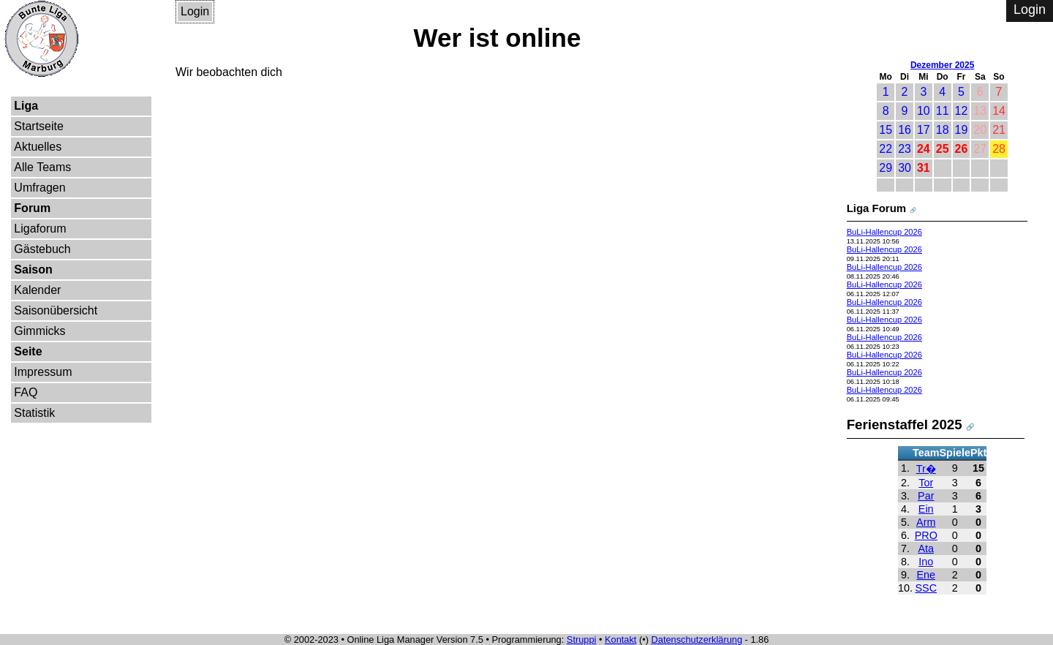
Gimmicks (39, 331)
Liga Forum (877, 208)
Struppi (582, 639)
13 (979, 111)
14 (998, 111)
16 (904, 130)
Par (926, 496)
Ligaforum (40, 228)
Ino (925, 561)
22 (885, 149)
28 (998, 149)
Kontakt (620, 639)
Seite (28, 351)
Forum (32, 208)
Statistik (34, 413)
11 (942, 111)
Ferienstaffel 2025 (904, 424)
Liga (26, 105)
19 (961, 130)
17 (923, 130)
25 (942, 149)
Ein (926, 509)
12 (961, 111)
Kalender (37, 290)
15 (885, 130)
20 (979, 130)
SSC (926, 588)
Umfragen (39, 187)
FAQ (25, 392)
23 (904, 149)
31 (923, 168)
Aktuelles (37, 146)
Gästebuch (42, 249)
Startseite (39, 126)
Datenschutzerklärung (697, 639)
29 (885, 168)
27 (979, 149)
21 (998, 130)
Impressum (43, 372)
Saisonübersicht (55, 310)
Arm (925, 522)
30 (904, 168)
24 (923, 149)
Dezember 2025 (942, 65)
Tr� (926, 469)
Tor (925, 483)
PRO (926, 535)
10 (923, 111)
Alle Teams (42, 167)
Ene (925, 575)
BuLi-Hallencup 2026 (884, 231)
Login (195, 11)
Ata (926, 548)
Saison (33, 269)
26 (961, 149)
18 (942, 130)
